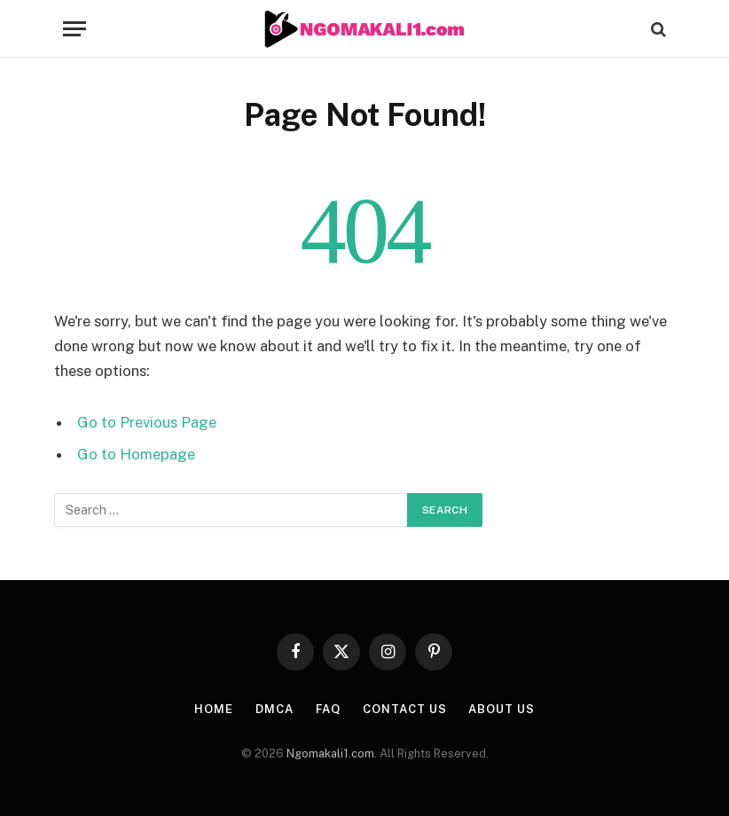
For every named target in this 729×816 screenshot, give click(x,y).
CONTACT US (404, 709)
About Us (501, 709)
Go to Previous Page (146, 422)
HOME (213, 709)
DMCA (274, 709)
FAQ (328, 709)
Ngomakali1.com (330, 753)
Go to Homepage (136, 454)
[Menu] (74, 29)
